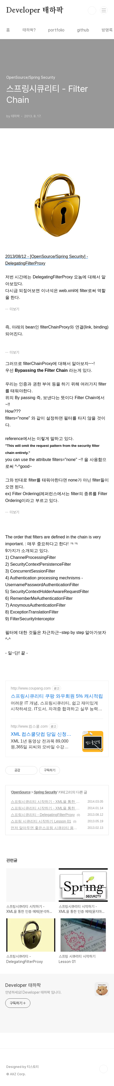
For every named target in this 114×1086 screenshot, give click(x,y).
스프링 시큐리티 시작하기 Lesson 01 (41, 821)
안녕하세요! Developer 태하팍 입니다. (33, 992)
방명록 (107, 30)
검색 (92, 10)
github (83, 30)
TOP (103, 1069)
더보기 (14, 309)
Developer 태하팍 (34, 10)
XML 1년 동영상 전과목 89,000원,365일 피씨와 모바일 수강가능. (39, 744)
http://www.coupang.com (31, 688)
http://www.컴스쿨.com (29, 726)
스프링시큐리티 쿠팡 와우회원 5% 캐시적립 (57, 696)
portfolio (56, 30)
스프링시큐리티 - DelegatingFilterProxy (43, 815)
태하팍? (29, 30)
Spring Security (45, 792)
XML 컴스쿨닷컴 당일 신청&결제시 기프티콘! (40, 734)
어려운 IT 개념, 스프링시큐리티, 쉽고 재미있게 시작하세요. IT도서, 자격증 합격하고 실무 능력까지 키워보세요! (56, 706)
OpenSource (20, 792)
